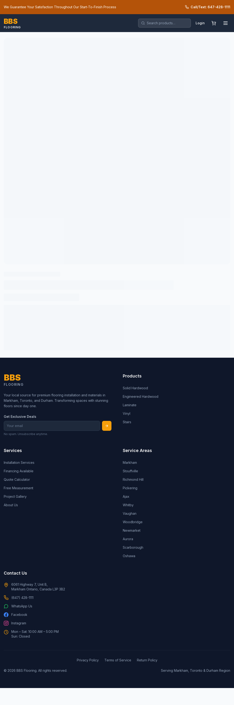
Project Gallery (15, 496)
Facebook (15, 614)
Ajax (126, 496)
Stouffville (130, 471)
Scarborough (133, 547)
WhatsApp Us (18, 606)
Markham (130, 462)
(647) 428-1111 (18, 597)
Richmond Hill (133, 479)
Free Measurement (18, 488)
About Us (11, 505)
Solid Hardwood (135, 388)
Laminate (129, 405)
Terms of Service (117, 660)
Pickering (130, 488)
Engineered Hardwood (140, 396)
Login (200, 23)
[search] (164, 23)
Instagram (15, 623)
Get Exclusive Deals (20, 417)
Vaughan (129, 513)
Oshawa (129, 556)
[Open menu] (225, 23)
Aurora (128, 539)
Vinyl (126, 413)
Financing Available (18, 471)
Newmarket (131, 530)
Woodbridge (133, 522)
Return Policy (147, 660)
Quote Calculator (17, 479)
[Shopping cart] (213, 23)
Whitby (128, 505)
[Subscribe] (106, 426)
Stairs (127, 422)
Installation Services (19, 462)
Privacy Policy (88, 660)
